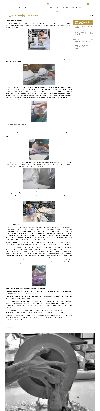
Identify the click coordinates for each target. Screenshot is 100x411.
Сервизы (77, 57)
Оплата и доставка (67, 13)
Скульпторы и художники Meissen (84, 36)
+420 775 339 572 (76, 373)
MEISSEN (32, 377)
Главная (8, 17)
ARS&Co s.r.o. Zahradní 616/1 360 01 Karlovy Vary (79, 378)
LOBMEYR (32, 392)
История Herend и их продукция (84, 45)
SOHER (32, 389)
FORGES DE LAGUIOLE (36, 394)
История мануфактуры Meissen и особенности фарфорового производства (31, 17)
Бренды (49, 13)
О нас (19, 13)
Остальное (78, 55)
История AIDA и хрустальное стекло (83, 48)
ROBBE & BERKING (35, 379)
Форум (42, 13)
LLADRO (32, 380)
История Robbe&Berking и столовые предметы (82, 52)
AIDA (31, 384)
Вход (92, 7)
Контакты (79, 13)
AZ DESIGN (33, 386)
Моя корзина (53, 377)
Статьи (56, 13)
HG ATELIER (33, 387)
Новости (34, 13)
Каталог (26, 13)
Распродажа (33, 391)
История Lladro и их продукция (83, 43)
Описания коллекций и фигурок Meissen (84, 33)
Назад (92, 17)
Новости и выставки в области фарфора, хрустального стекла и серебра (84, 40)
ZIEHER (32, 396)
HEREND (32, 382)
